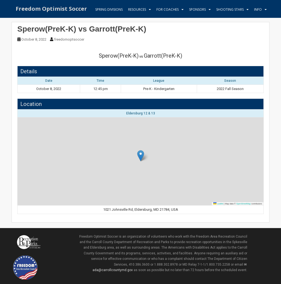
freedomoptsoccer (69, 39)
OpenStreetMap (243, 204)
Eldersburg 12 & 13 (140, 113)
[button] (140, 155)
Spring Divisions (109, 9)
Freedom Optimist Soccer (51, 9)
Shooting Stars (230, 9)
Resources (137, 9)
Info (258, 9)
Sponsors (197, 9)
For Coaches (167, 9)
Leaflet (218, 204)
